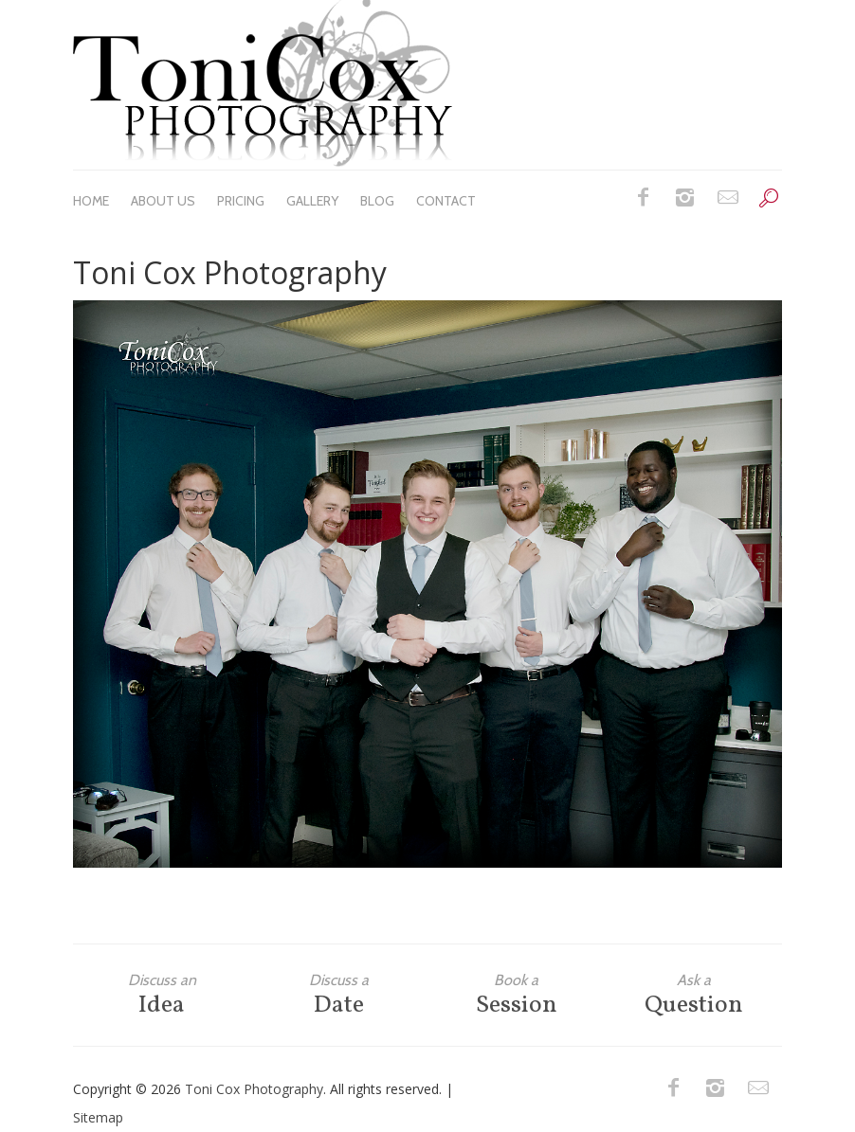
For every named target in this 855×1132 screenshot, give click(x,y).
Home (91, 200)
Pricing (240, 200)
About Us (163, 200)
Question (693, 995)
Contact (446, 200)
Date (339, 995)
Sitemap (98, 1117)
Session (516, 995)
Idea (161, 995)
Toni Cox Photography (254, 1089)
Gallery (312, 200)
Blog (377, 200)
